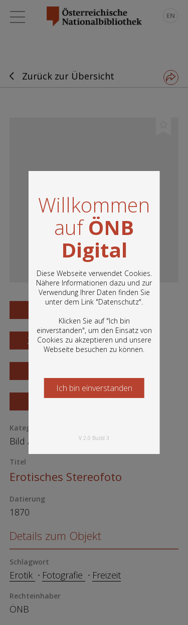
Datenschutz (118, 301)
